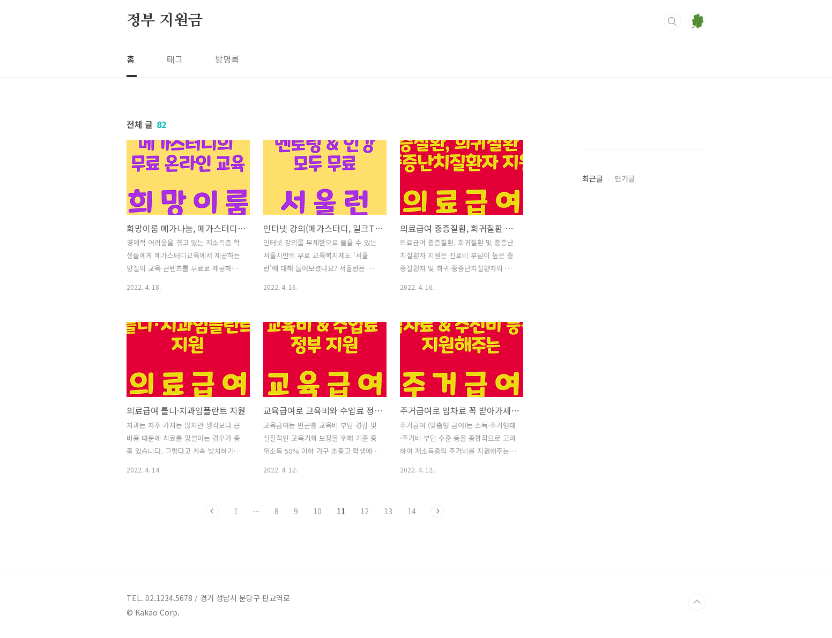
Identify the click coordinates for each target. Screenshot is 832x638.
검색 (672, 21)
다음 (437, 511)
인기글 (624, 499)
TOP (696, 602)
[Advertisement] (643, 289)
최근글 (592, 499)
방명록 (227, 58)
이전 (212, 511)
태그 (175, 58)
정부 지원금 (165, 20)
